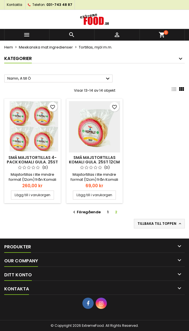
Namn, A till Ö (59, 78)
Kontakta (14, 4)
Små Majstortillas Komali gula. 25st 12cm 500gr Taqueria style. (94, 162)
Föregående (86, 212)
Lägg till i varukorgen (32, 195)
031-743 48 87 (59, 4)
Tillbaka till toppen (160, 223)
